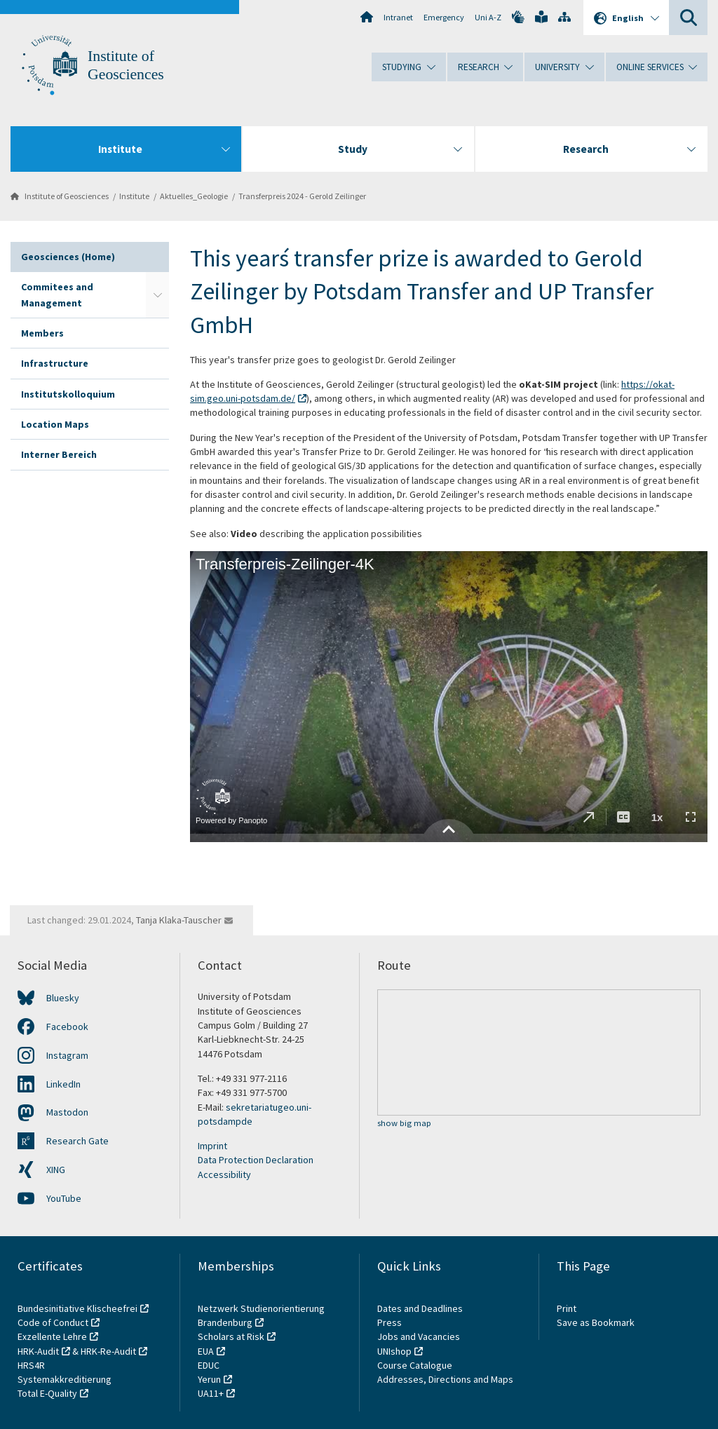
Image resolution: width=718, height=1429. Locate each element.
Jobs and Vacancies (418, 1336)
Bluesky (62, 997)
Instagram (67, 1055)
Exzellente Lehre (52, 1336)
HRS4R (31, 1365)
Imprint (212, 1145)
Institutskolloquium (68, 394)
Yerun (209, 1379)
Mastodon (67, 1112)
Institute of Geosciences (67, 196)
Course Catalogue (414, 1365)
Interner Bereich (59, 454)
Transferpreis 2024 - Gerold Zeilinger (302, 196)
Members (42, 333)
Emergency (444, 17)
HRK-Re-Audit (108, 1351)
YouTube (63, 1198)
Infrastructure (54, 363)
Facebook (67, 1026)
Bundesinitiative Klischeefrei (77, 1308)
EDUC (208, 1365)
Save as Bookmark (596, 1322)
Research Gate (77, 1141)
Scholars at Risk (231, 1336)
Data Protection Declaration (255, 1159)
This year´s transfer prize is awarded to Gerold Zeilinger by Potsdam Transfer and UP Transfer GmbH (421, 291)
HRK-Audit (38, 1351)
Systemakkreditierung (64, 1379)
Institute (134, 196)
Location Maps (55, 424)
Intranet (398, 17)
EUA (206, 1351)
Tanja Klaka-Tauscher (179, 920)
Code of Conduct (53, 1322)
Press (389, 1322)
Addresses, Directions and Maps (445, 1379)
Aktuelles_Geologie (194, 196)
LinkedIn (63, 1084)
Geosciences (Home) (68, 256)
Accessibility (224, 1174)
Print (566, 1308)
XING (55, 1169)
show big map (404, 1123)
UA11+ (211, 1393)
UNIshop (394, 1351)
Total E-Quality (47, 1393)
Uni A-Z (488, 17)
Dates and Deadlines (420, 1308)
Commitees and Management (57, 294)
